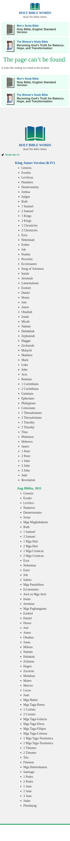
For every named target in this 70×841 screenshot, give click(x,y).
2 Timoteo (29, 752)
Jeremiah (27, 278)
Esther (25, 244)
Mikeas (28, 647)
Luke (24, 364)
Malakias (29, 676)
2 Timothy (28, 427)
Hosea (25, 297)
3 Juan (27, 796)
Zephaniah (28, 336)
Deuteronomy (30, 187)
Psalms (25, 254)
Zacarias (28, 671)
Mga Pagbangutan (34, 608)
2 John (25, 465)
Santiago (29, 772)
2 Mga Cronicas (33, 555)
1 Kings (26, 216)
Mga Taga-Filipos (34, 728)
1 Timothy (28, 422)
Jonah (25, 316)
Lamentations (30, 283)
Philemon (27, 437)
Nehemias (29, 565)
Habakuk (29, 656)
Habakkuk (27, 331)
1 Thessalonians (31, 412)
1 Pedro (28, 776)
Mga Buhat (30, 700)
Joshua (25, 192)
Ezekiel (26, 288)
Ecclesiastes (29, 264)
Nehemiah (27, 240)
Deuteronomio (32, 512)
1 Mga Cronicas (33, 551)
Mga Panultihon (33, 584)
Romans (26, 379)
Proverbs (27, 259)
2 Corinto (29, 714)
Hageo (27, 666)
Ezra (24, 235)
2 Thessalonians (31, 417)
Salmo (27, 579)
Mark (24, 360)
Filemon (28, 762)
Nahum (26, 326)
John (24, 369)
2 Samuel (27, 211)
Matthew (27, 355)
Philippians (28, 403)
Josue (26, 517)
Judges (25, 196)
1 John (25, 461)
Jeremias (29, 603)
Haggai (26, 340)
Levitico (28, 503)
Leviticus (27, 177)
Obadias (28, 637)
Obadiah (26, 312)
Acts (24, 374)
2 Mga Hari (30, 546)
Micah (25, 321)
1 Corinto (29, 709)
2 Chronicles (29, 230)
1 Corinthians (29, 384)
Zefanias (28, 661)
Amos (25, 307)
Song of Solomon (32, 268)
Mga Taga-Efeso (33, 724)
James (25, 446)
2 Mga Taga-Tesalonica (38, 743)
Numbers (27, 182)
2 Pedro (28, 781)
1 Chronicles (29, 225)
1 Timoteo (29, 748)
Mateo (27, 680)
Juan (26, 695)
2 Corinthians (29, 388)
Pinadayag (30, 805)
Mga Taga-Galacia (35, 719)
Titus (24, 432)
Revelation (28, 480)
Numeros (29, 507)
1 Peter (25, 451)
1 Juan (27, 786)
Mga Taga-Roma (34, 704)
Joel (23, 302)
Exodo (27, 498)
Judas (26, 800)
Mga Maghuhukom (35, 522)
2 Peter (25, 456)
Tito (26, 757)
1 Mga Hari (30, 541)
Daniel (25, 292)
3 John (25, 470)
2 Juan (27, 791)
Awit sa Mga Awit (34, 594)
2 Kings (26, 220)
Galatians (27, 393)
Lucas (27, 690)
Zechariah (27, 345)
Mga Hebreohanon (35, 767)
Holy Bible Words (35, 13)
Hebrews (27, 441)
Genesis (26, 168)
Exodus (26, 172)
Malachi (26, 350)
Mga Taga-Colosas (35, 733)
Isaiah (25, 273)
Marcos (28, 685)
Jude (24, 475)
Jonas (26, 642)
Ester (26, 570)
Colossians (28, 408)
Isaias (27, 599)
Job (23, 249)
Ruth (24, 201)
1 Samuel (27, 206)
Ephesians (27, 398)
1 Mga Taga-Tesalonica (38, 738)
